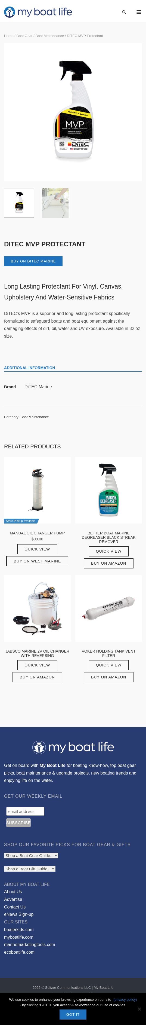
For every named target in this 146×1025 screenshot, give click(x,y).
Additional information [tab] (29, 368)
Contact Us (15, 907)
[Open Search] (124, 12)
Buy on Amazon (108, 563)
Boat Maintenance (49, 36)
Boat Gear (24, 36)
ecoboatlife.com (19, 952)
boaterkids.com (19, 929)
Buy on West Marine (37, 561)
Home (9, 36)
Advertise (13, 899)
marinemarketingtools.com (29, 944)
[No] (139, 1009)
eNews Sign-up (19, 914)
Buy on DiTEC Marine (33, 261)
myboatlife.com (18, 937)
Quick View (37, 549)
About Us (13, 891)
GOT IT (73, 1014)
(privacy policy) (125, 1000)
